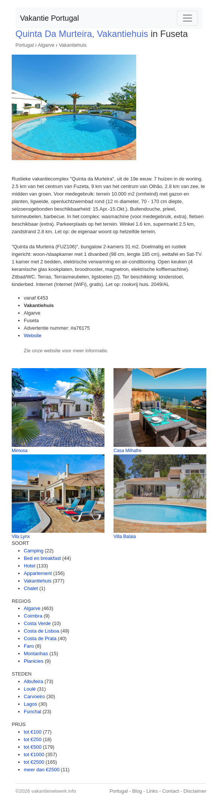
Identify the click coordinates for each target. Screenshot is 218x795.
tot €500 (32, 747)
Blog (137, 791)
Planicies (33, 661)
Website (32, 335)
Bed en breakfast (42, 558)
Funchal (32, 711)
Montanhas (36, 653)
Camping (33, 550)
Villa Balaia (125, 536)
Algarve (46, 45)
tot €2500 (34, 762)
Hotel (29, 566)
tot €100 (32, 732)
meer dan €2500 (42, 769)
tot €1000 (34, 754)
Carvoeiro (34, 696)
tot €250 (32, 739)
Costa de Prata (40, 638)
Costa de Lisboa (41, 631)
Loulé (30, 689)
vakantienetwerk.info (53, 791)
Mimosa (20, 450)
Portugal (24, 45)
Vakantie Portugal (49, 18)
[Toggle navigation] (187, 18)
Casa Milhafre (127, 450)
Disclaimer (194, 791)
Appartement (38, 573)
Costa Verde (37, 623)
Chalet (31, 588)
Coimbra (33, 616)
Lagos (30, 704)
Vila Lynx (21, 536)
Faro (29, 646)
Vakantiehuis (72, 45)
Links (152, 791)
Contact (170, 791)
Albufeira (33, 681)
